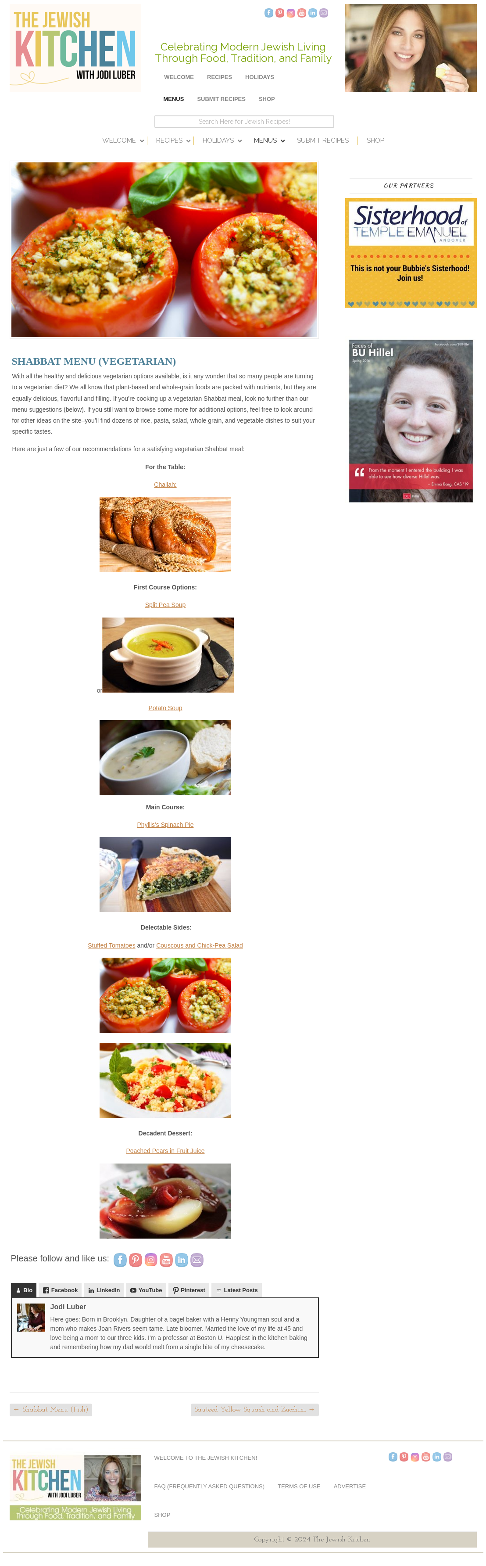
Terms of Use (299, 1486)
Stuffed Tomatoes (111, 945)
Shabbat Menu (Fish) (51, 1409)
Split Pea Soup (165, 604)
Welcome (179, 77)
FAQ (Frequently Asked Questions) (209, 1486)
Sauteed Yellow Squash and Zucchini (254, 1409)
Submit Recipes (221, 99)
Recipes (219, 77)
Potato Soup (165, 707)
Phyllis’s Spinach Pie (165, 824)
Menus (173, 99)
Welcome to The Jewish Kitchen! (205, 1458)
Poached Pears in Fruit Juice (165, 1150)
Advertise (350, 1486)
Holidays (259, 77)
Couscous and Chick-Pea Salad (199, 945)
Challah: (165, 484)
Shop (267, 99)
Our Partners (408, 185)
